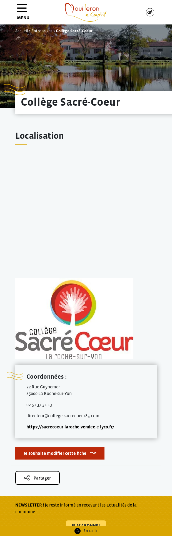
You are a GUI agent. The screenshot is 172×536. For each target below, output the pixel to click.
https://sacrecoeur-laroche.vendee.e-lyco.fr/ (70, 426)
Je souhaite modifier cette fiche (55, 453)
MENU (23, 14)
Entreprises (42, 31)
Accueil (21, 31)
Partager (37, 477)
